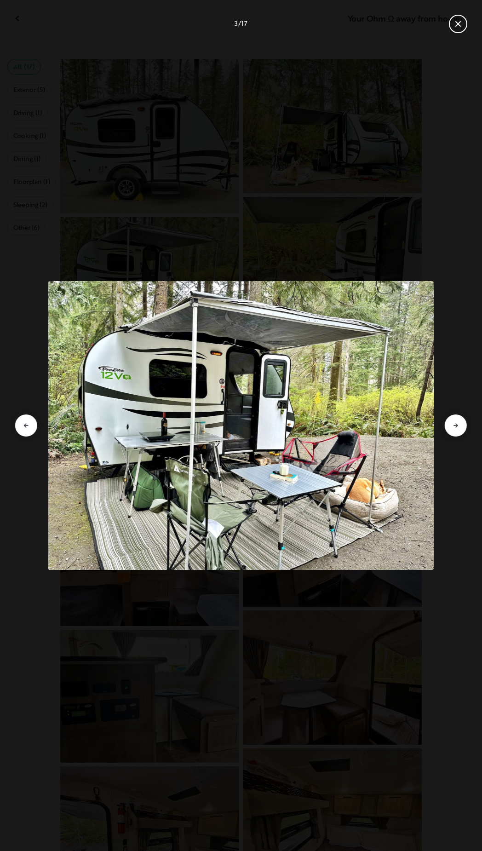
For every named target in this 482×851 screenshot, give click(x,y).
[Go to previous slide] (26, 425)
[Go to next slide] (456, 425)
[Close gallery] (458, 24)
